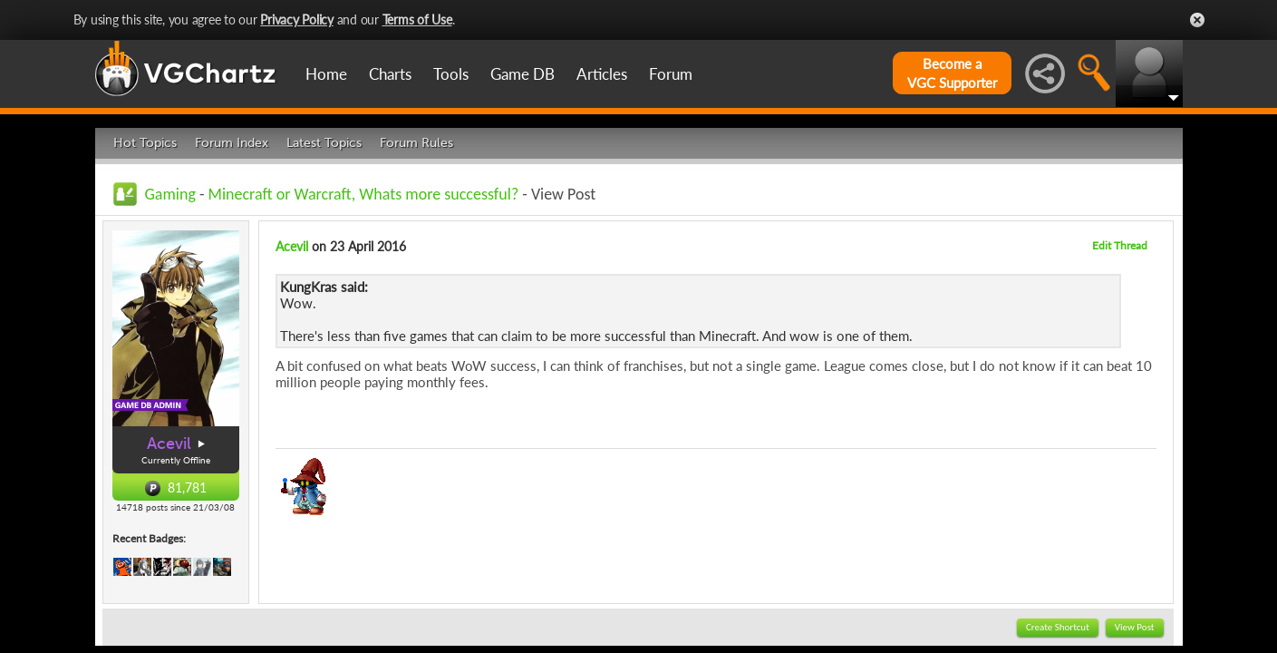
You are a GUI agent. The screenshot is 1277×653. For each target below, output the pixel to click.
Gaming (170, 194)
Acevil (169, 443)
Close (1197, 20)
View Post (1135, 627)
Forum (670, 73)
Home (326, 73)
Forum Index (231, 143)
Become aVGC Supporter (952, 73)
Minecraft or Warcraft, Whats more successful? (363, 194)
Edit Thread (1119, 245)
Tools (451, 73)
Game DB (522, 73)
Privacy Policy (297, 19)
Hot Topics (145, 143)
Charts (390, 73)
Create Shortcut (1057, 627)
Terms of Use (417, 19)
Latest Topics (324, 143)
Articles (601, 73)
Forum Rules (416, 143)
